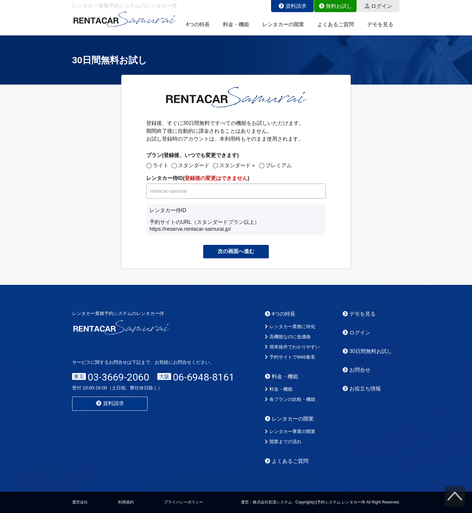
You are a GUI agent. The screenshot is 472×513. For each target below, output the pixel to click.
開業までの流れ (283, 441)
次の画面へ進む (236, 251)
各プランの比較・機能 (290, 399)
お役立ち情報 (362, 388)
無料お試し (335, 6)
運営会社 (80, 502)
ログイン (378, 6)
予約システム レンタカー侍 (341, 502)
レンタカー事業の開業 (290, 431)
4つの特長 (198, 24)
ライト (160, 165)
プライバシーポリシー (183, 502)
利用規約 (126, 502)
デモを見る (380, 24)
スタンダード (193, 165)
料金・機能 (236, 24)
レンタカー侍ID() (197, 178)
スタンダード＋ (237, 165)
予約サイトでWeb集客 (290, 357)
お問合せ (356, 370)
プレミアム (279, 165)
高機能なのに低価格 (288, 336)
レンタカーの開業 (283, 24)
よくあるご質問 (335, 24)
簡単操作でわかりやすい (292, 346)
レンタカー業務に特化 (290, 326)
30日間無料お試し (367, 351)
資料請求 (292, 6)
